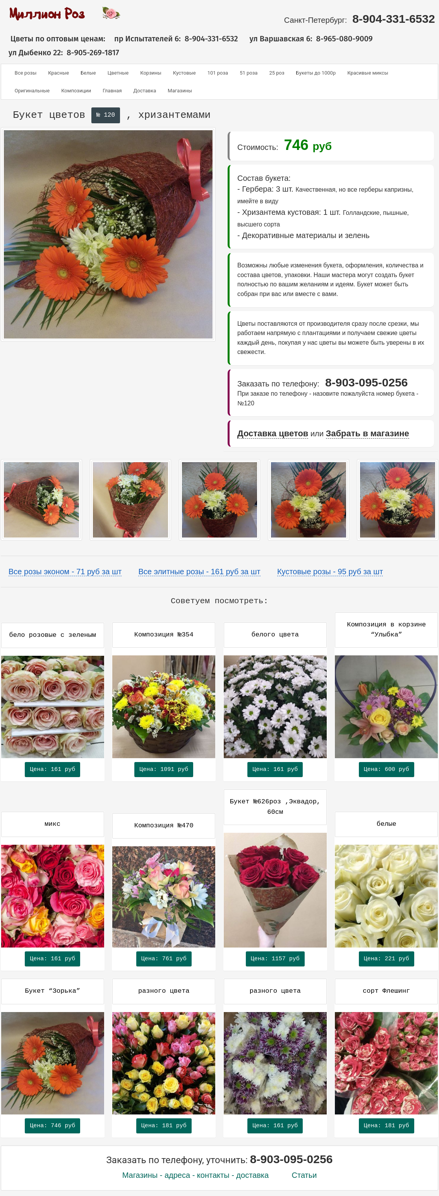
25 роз (276, 73)
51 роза (248, 73)
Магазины (180, 91)
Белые (88, 73)
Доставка (145, 91)
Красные (58, 73)
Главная (112, 91)
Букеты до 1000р (316, 73)
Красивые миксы (367, 73)
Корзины (150, 73)
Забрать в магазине (367, 433)
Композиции (76, 91)
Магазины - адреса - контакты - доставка (195, 1175)
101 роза (217, 73)
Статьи (304, 1175)
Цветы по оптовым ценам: (53, 38)
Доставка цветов (272, 433)
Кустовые (184, 73)
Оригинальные (32, 91)
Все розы (25, 73)
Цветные (118, 73)
